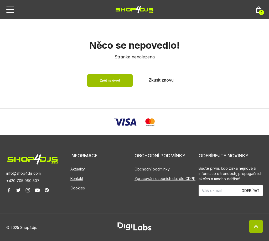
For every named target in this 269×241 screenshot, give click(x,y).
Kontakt (76, 178)
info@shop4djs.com (23, 173)
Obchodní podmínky (152, 169)
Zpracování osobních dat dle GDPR (164, 178)
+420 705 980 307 (22, 180)
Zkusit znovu (161, 80)
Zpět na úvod (110, 80)
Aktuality (77, 169)
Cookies (77, 188)
